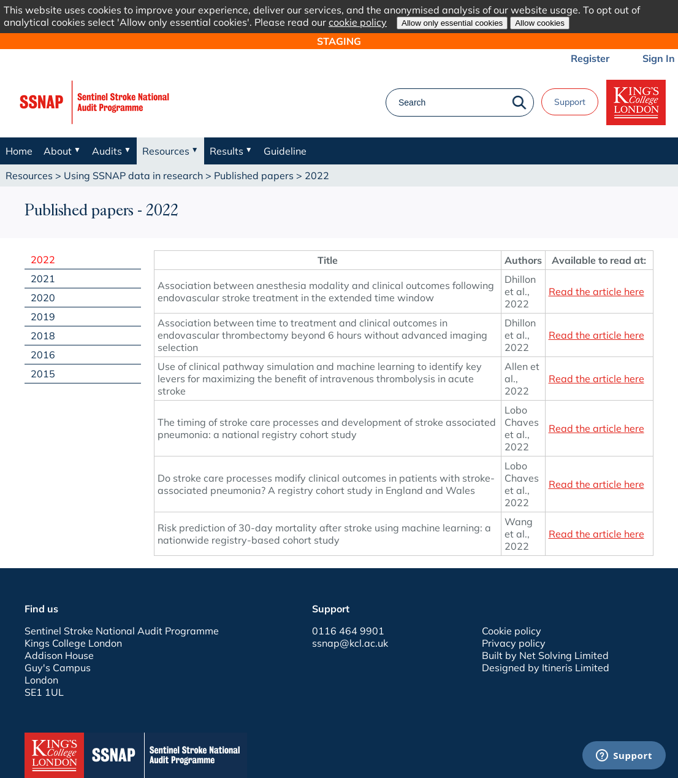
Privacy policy (514, 643)
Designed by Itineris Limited (545, 667)
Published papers (254, 175)
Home (19, 151)
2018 (43, 335)
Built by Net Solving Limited (545, 655)
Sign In (658, 58)
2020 (43, 297)
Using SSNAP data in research (133, 175)
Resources (29, 175)
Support (569, 101)
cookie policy (358, 22)
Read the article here (596, 291)
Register (590, 58)
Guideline (285, 151)
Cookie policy (511, 631)
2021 (43, 278)
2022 (43, 259)
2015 (43, 374)
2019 (43, 316)
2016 (43, 355)
